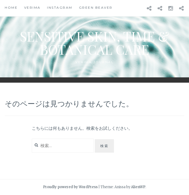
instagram (59, 7)
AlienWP (138, 187)
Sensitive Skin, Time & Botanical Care (94, 42)
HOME (11, 7)
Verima (32, 7)
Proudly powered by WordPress (70, 187)
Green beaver (96, 7)
